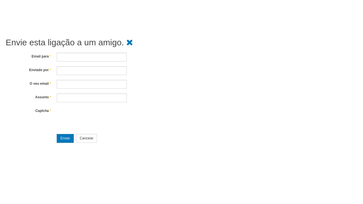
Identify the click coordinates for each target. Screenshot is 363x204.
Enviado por (40, 70)
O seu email (40, 84)
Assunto (43, 97)
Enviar (65, 138)
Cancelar (86, 138)
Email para (41, 56)
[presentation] (100, 118)
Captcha (43, 111)
